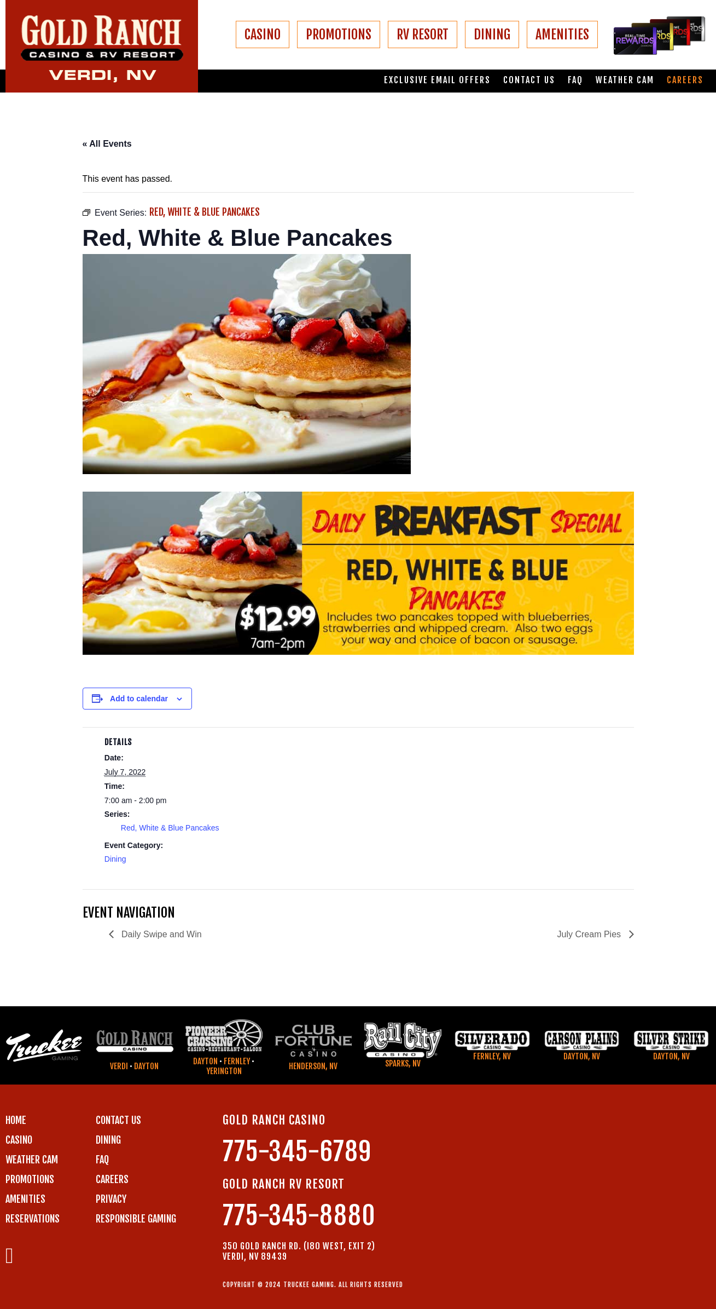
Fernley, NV (492, 1056)
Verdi (119, 1066)
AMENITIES (562, 34)
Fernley (237, 1061)
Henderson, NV (313, 1066)
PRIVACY (111, 1199)
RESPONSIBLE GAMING (136, 1219)
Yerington (224, 1071)
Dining (115, 859)
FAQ (575, 80)
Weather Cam (625, 80)
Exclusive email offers (437, 80)
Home (15, 1120)
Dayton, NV (581, 1056)
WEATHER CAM (31, 1160)
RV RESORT (423, 34)
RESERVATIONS (32, 1219)
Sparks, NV (403, 1063)
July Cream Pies (590, 934)
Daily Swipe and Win (160, 934)
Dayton (146, 1066)
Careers (685, 80)
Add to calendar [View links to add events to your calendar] (139, 698)
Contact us (529, 80)
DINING (492, 34)
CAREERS (112, 1179)
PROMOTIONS (338, 34)
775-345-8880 (299, 1216)
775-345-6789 (297, 1151)
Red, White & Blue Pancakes (170, 827)
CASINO (263, 34)
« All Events (107, 143)
